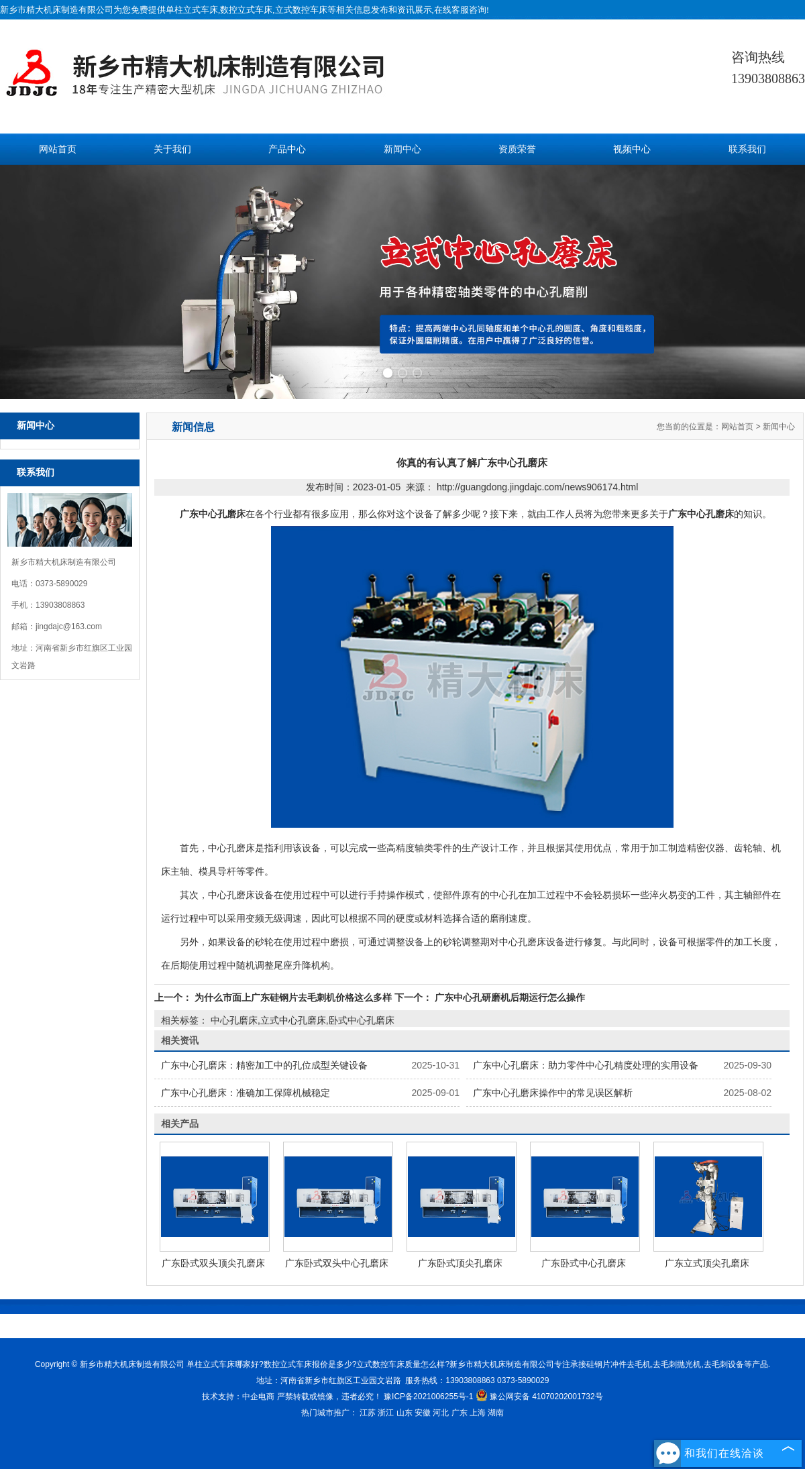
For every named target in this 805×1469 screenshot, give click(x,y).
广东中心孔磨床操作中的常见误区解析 (553, 1092)
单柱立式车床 (192, 10)
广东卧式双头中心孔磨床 (336, 1263)
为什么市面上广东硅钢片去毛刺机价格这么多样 (293, 997)
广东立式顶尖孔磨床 (707, 1263)
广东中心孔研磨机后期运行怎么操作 (508, 997)
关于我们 (172, 149)
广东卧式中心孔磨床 (583, 1263)
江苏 (368, 1412)
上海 (478, 1412)
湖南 (496, 1412)
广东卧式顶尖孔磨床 (460, 1263)
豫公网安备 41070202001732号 (539, 1396)
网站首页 (57, 149)
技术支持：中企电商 (238, 1396)
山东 (404, 1412)
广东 (459, 1412)
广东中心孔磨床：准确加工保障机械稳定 (245, 1092)
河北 (441, 1412)
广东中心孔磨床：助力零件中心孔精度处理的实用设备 (585, 1065)
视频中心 (632, 149)
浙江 (386, 1412)
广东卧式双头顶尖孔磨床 (213, 1263)
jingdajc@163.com (69, 626)
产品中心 (287, 149)
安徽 (423, 1412)
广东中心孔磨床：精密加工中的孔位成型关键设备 (264, 1065)
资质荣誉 (517, 149)
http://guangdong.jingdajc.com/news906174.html (537, 487)
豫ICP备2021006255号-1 (428, 1396)
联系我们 (747, 149)
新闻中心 (402, 149)
